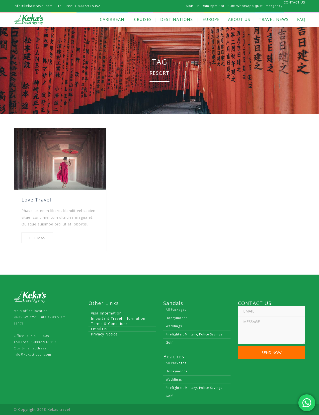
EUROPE (211, 19)
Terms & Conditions (109, 323)
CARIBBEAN (112, 19)
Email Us (99, 328)
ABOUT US (239, 19)
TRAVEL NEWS (274, 19)
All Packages (176, 310)
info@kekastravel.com (32, 354)
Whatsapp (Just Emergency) (260, 5)
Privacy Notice (104, 334)
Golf (169, 342)
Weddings (174, 326)
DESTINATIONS (176, 19)
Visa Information (106, 313)
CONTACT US (294, 2)
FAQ (301, 19)
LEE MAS (37, 237)
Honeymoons (176, 318)
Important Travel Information (118, 318)
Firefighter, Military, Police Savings (194, 334)
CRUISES (143, 19)
